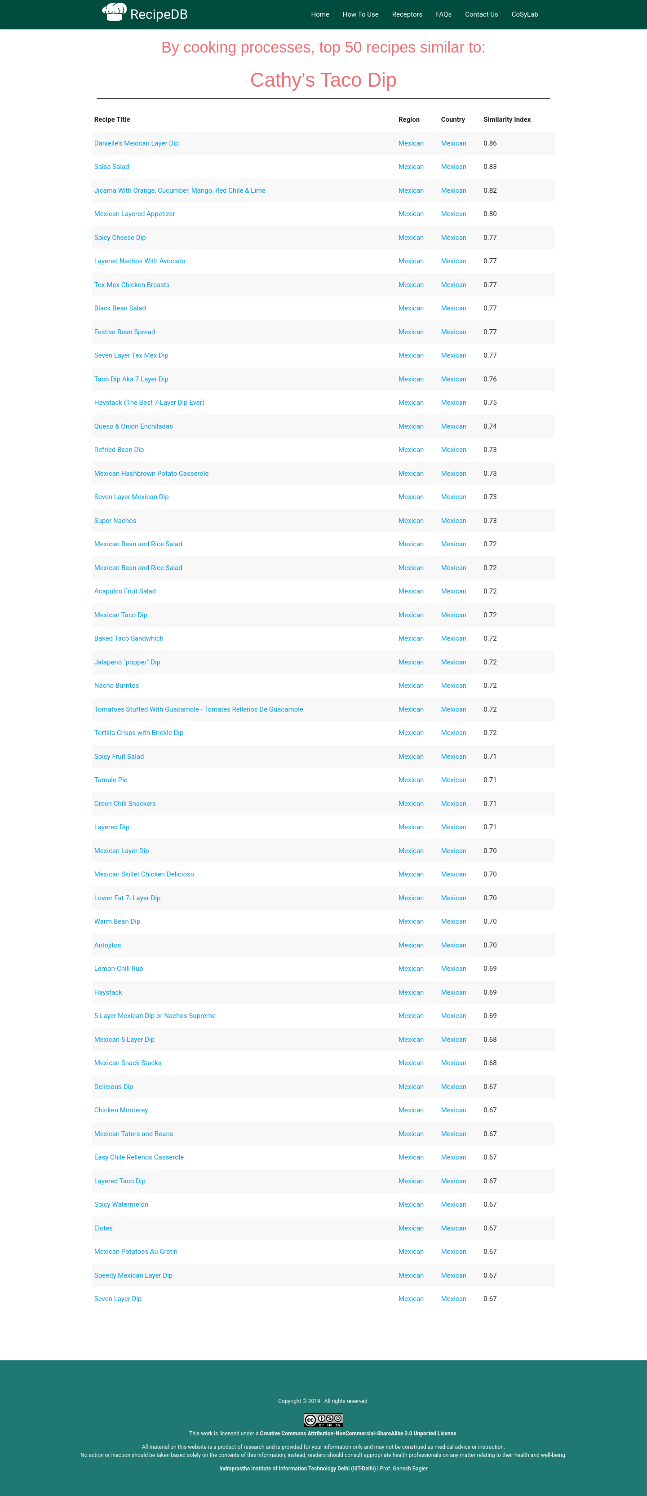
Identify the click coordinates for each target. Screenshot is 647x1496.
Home (320, 14)
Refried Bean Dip (119, 450)
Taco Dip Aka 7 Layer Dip (131, 379)
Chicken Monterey (121, 1110)
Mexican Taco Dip (120, 615)
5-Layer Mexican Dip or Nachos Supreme (155, 1016)
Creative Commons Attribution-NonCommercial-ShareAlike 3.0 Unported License (358, 1433)
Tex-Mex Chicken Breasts (132, 285)
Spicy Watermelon (121, 1204)
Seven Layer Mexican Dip (131, 497)
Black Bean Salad (120, 308)
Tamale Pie (111, 780)
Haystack (108, 992)
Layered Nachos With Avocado (140, 261)
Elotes (103, 1228)
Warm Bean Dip (117, 921)
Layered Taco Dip (120, 1181)
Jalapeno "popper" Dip (127, 662)
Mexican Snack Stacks (128, 1063)
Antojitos (107, 945)
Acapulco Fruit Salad (125, 591)
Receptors (407, 14)
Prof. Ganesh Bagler (404, 1468)
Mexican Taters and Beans (133, 1134)
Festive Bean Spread (124, 332)
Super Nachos (115, 521)
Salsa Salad (111, 167)
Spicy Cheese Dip (120, 238)
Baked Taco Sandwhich (129, 638)
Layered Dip (111, 827)
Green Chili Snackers (125, 804)
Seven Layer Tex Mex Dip (131, 355)
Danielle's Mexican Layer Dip (136, 143)
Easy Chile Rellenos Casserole (139, 1157)
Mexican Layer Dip (121, 851)
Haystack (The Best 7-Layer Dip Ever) (149, 402)
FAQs (444, 14)
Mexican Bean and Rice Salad (138, 544)
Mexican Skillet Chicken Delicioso (144, 874)
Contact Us (481, 14)
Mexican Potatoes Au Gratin (136, 1252)
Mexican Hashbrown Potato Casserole (151, 473)
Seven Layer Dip (118, 1299)
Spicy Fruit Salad (119, 756)
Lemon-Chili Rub (118, 969)
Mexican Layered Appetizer (134, 214)
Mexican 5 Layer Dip (124, 1040)
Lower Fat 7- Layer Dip (127, 898)
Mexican (411, 143)
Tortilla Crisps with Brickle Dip (139, 733)
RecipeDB (145, 14)
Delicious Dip (113, 1087)
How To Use (361, 14)
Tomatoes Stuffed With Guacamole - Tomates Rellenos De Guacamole (198, 709)
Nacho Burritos (116, 686)
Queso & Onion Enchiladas (133, 426)
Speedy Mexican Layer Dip (133, 1275)
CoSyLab (525, 14)
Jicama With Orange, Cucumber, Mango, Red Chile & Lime (180, 190)
